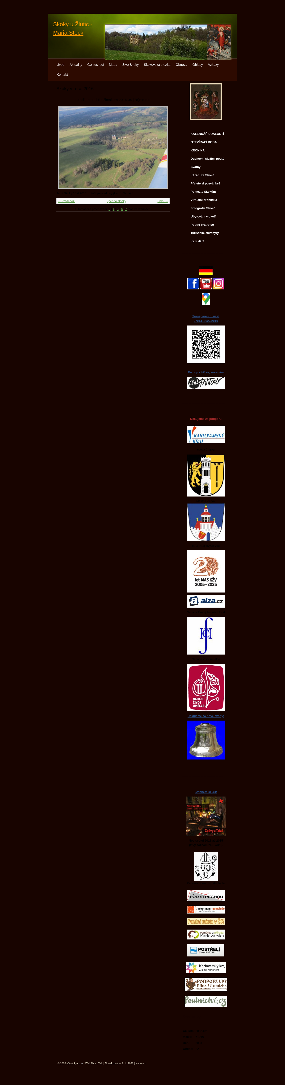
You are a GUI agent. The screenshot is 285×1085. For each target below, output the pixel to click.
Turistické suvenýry (205, 233)
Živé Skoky (130, 65)
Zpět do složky (116, 201)
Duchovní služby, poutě (207, 158)
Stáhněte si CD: (206, 792)
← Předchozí (66, 201)
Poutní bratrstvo (202, 224)
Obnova (181, 65)
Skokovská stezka (157, 65)
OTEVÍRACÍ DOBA (204, 142)
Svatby (196, 167)
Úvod (60, 65)
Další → (162, 201)
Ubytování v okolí (203, 216)
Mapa (113, 65)
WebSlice (90, 1063)
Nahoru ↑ (140, 1063)
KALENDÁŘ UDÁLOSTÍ (207, 134)
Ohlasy (198, 65)
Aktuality (76, 65)
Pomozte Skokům (203, 191)
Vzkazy (213, 65)
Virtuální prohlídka (204, 200)
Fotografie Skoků (203, 208)
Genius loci (95, 65)
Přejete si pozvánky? (206, 183)
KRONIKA (198, 150)
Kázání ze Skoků (202, 175)
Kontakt (62, 74)
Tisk (100, 1063)
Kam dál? (197, 241)
